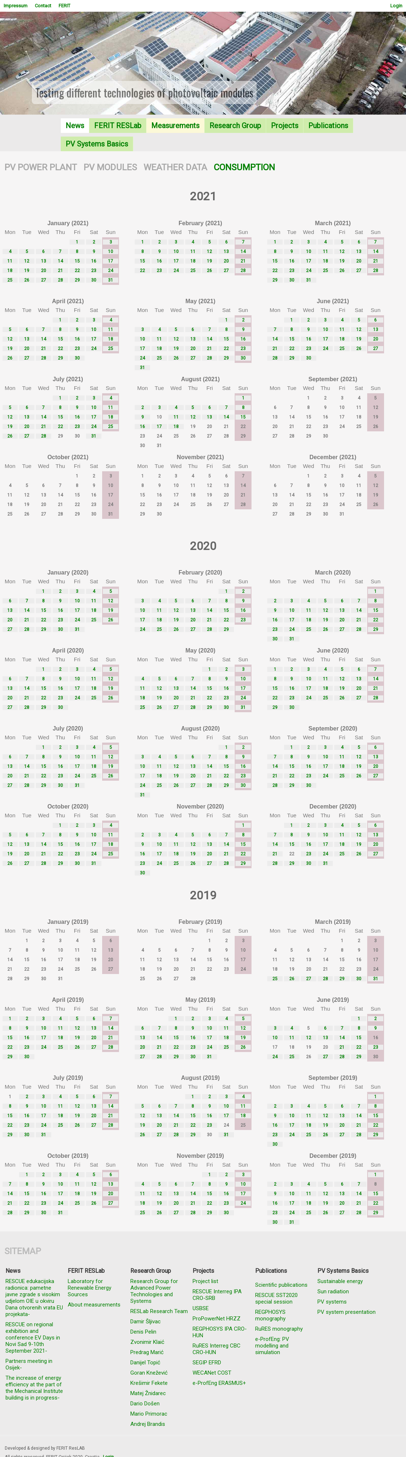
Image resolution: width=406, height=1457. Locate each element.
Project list (205, 1281)
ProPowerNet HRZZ (217, 1318)
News (75, 125)
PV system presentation (346, 1312)
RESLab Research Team (159, 1311)
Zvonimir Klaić (147, 1342)
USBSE (201, 1308)
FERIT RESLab (117, 125)
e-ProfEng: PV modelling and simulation (272, 1346)
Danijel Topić (145, 1362)
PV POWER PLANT (40, 167)
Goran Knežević (149, 1372)
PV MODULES (110, 167)
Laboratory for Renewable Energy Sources (89, 1288)
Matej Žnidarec (148, 1393)
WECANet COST (212, 1372)
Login (396, 5)
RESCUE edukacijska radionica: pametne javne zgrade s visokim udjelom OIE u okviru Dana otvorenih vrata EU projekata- (34, 1297)
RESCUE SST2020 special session (276, 1298)
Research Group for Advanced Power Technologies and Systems (154, 1291)
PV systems (332, 1301)
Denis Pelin (143, 1331)
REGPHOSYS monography (270, 1315)
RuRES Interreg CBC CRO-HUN (217, 1349)
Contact (43, 5)
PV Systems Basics (97, 144)
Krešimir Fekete (149, 1383)
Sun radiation (333, 1291)
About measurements (94, 1304)
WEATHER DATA (175, 167)
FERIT (64, 5)
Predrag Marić (147, 1352)
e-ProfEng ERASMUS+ (219, 1383)
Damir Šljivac (145, 1321)
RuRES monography (279, 1329)
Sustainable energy (340, 1281)
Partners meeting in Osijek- (28, 1364)
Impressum (15, 5)
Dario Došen (145, 1403)
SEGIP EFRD (207, 1362)
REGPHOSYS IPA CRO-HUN (220, 1332)
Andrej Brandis (147, 1424)
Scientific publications (281, 1285)
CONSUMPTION (244, 167)
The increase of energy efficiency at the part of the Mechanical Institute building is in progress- (34, 1388)
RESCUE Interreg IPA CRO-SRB (217, 1294)
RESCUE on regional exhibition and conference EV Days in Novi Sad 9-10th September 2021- (32, 1337)
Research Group (235, 125)
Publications (328, 125)
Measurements (175, 125)
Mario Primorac (148, 1413)
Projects (284, 125)
